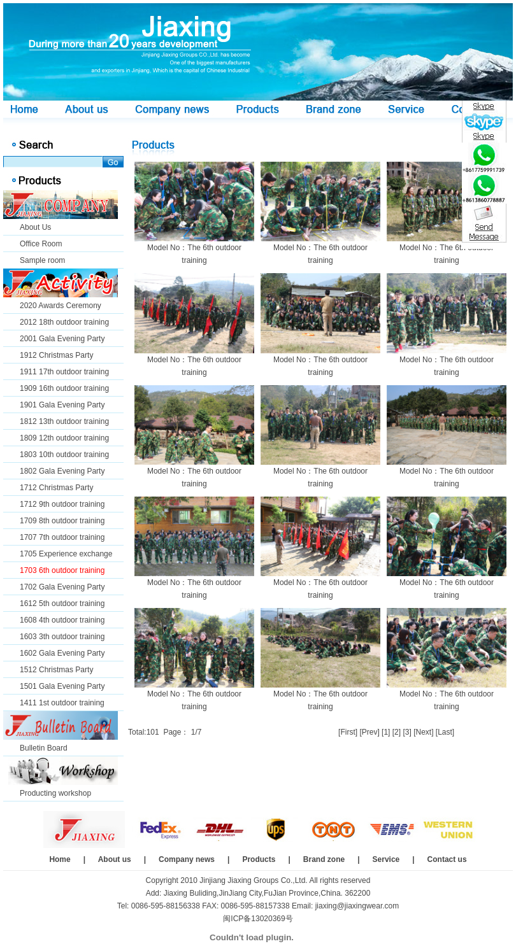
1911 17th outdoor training (64, 371)
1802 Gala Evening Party (62, 471)
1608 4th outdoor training (62, 620)
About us (114, 859)
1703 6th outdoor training (62, 570)
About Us (35, 227)
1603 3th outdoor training (62, 636)
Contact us (447, 859)
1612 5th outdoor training (62, 603)
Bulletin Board (44, 748)
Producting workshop (55, 793)
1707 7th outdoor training (62, 537)
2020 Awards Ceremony (60, 305)
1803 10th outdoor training (64, 454)
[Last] (445, 732)
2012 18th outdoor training (64, 322)
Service (386, 859)
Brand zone (324, 859)
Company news (187, 859)
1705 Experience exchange (66, 553)
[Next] (423, 732)
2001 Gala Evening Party (62, 338)
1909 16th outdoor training (64, 388)
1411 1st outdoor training (62, 702)
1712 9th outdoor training (62, 504)
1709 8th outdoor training (62, 520)
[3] (407, 732)
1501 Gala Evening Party (62, 686)
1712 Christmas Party (56, 487)
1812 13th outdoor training (64, 421)
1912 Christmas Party (56, 355)
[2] (396, 732)
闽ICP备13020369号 (257, 918)
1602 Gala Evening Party (62, 653)
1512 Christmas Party (56, 669)
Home (59, 859)
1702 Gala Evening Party (62, 586)
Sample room (42, 260)
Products (258, 859)
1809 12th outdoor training (64, 438)
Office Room (41, 243)
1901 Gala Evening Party (62, 404)
